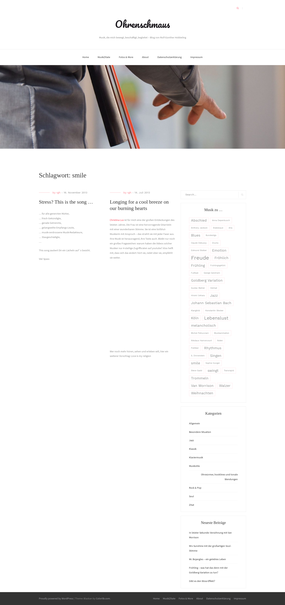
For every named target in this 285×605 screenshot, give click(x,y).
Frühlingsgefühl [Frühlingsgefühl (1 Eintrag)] (217, 265)
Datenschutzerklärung (169, 57)
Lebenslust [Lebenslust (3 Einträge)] (216, 318)
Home (85, 57)
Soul (191, 496)
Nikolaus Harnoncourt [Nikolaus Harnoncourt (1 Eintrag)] (201, 340)
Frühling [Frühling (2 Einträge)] (198, 265)
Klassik (192, 448)
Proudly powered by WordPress (56, 598)
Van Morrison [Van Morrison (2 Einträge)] (202, 386)
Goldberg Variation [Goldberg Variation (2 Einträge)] (207, 280)
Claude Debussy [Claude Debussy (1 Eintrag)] (199, 243)
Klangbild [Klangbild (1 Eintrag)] (195, 310)
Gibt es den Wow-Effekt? (202, 581)
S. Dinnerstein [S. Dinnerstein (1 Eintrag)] (198, 355)
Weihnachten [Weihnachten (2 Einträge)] (202, 393)
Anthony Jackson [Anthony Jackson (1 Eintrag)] (199, 228)
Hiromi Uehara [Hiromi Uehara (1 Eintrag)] (198, 295)
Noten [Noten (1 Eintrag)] (220, 340)
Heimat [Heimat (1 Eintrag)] (213, 288)
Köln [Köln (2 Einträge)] (195, 318)
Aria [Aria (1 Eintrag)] (230, 228)
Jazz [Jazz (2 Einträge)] (214, 295)
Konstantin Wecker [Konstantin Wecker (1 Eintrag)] (214, 310)
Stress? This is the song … (66, 202)
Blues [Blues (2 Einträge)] (195, 235)
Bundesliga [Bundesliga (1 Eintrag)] (211, 235)
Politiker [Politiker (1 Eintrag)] (195, 348)
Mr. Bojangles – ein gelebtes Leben (207, 559)
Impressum (196, 57)
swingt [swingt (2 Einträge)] (213, 370)
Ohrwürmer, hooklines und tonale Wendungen (219, 477)
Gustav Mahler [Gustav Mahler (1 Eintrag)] (198, 288)
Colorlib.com (103, 598)
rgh (58, 192)
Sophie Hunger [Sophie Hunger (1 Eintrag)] (213, 363)
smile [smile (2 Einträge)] (195, 363)
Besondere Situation (200, 432)
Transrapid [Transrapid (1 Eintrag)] (229, 370)
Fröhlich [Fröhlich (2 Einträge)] (221, 258)
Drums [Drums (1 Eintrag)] (215, 243)
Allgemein (194, 423)
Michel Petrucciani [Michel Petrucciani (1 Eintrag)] (200, 333)
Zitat (191, 504)
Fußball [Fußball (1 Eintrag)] (194, 273)
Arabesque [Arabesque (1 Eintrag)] (218, 228)
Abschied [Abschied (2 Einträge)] (199, 220)
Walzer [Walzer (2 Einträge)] (224, 386)
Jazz (191, 440)
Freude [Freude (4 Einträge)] (200, 258)
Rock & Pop (195, 487)
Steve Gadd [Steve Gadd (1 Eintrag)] (196, 370)
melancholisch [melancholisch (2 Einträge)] (203, 325)
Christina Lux (117, 220)
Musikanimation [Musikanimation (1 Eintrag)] (221, 333)
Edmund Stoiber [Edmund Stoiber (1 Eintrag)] (199, 250)
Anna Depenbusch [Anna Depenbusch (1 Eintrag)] (221, 220)
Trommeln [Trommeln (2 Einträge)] (199, 378)
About (145, 57)
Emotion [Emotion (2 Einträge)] (219, 250)
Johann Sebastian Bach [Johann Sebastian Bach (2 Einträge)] (211, 303)
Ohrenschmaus (142, 24)
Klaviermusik (196, 457)
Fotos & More (126, 57)
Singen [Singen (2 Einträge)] (215, 356)
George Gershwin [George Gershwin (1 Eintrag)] (212, 273)
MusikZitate (104, 57)
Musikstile (194, 466)
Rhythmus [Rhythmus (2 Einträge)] (212, 348)
